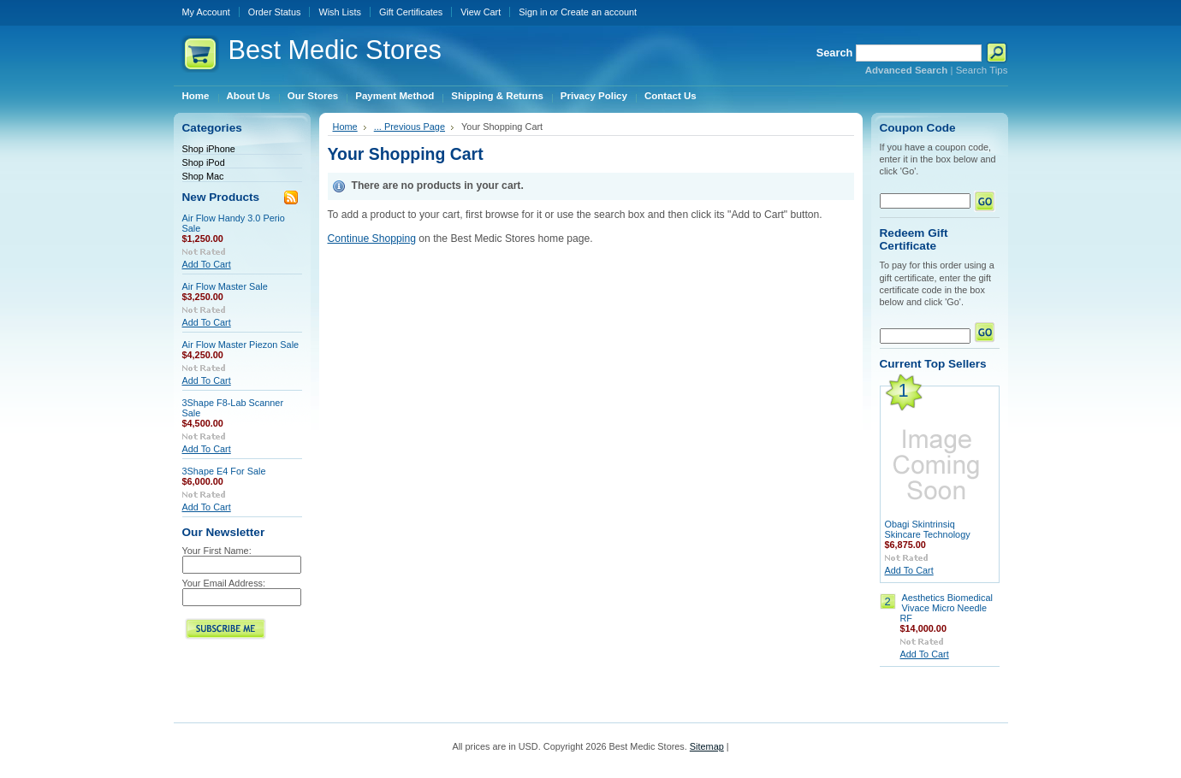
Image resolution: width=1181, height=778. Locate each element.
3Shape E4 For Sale (224, 471)
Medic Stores (335, 50)
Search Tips (982, 70)
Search (834, 52)
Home (345, 126)
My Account (206, 12)
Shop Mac (203, 176)
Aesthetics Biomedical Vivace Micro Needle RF (946, 607)
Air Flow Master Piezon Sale (241, 344)
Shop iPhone (208, 149)
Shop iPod (203, 162)
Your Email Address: (224, 583)
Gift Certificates (410, 12)
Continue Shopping (372, 239)
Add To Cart (206, 264)
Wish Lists (339, 12)
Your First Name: (217, 550)
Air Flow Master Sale (225, 286)
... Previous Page (409, 126)
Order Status (274, 12)
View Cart (480, 12)
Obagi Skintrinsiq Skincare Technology (927, 529)
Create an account (599, 12)
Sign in (533, 12)
